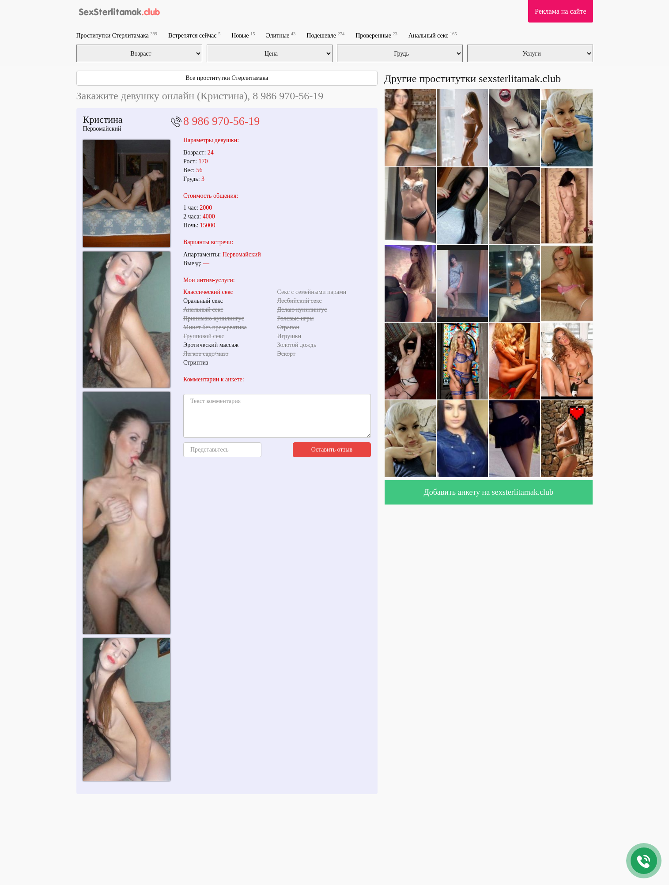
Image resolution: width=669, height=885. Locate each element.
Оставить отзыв (332, 449)
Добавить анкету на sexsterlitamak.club (488, 492)
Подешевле (325, 35)
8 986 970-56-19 (221, 121)
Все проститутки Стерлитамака (226, 78)
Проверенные (376, 35)
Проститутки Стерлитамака (116, 35)
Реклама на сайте (560, 11)
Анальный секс (432, 35)
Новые (243, 35)
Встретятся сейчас (194, 35)
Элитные (280, 35)
